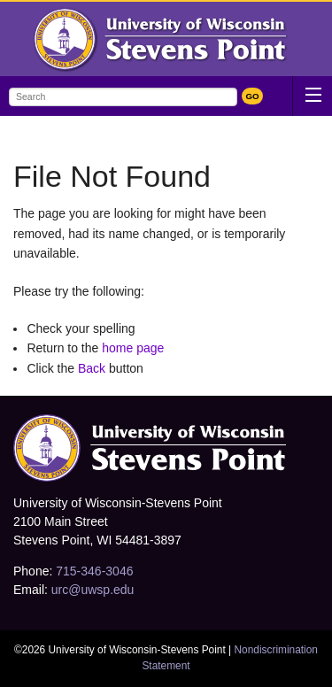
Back (91, 368)
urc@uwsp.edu (93, 590)
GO (252, 96)
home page (133, 348)
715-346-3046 (94, 571)
